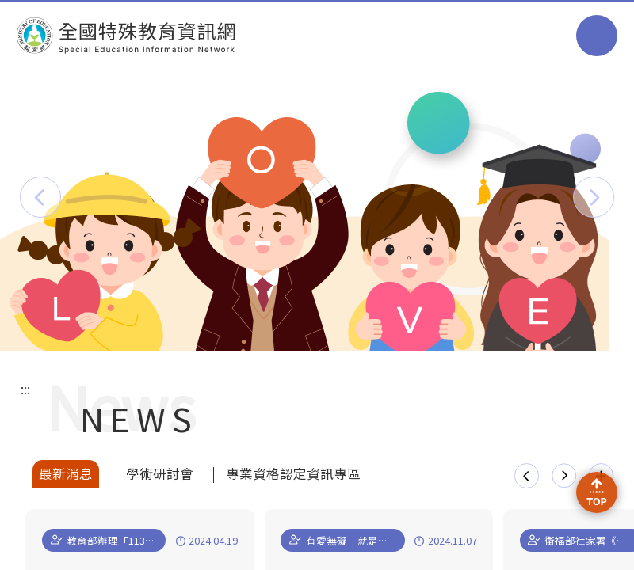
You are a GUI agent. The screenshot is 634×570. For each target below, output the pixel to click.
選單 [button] (596, 35)
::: (25, 388)
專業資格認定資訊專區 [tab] (293, 473)
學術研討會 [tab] (159, 473)
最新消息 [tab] (66, 473)
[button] (40, 197)
